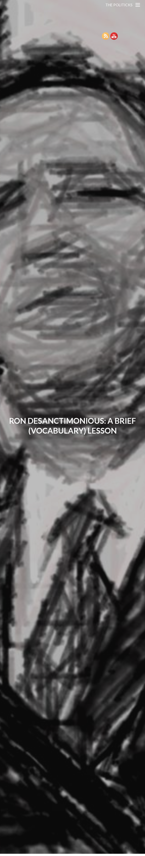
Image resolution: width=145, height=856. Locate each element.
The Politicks (118, 5)
